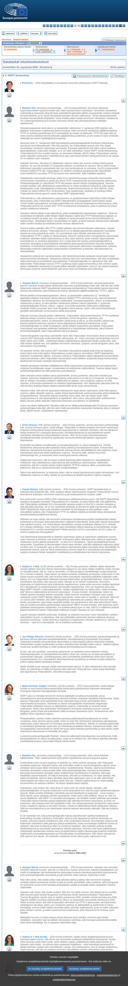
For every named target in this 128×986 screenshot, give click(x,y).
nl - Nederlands (99, 25)
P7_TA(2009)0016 (106, 49)
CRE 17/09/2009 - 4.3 (77, 52)
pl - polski (103, 25)
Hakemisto (10, 33)
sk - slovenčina (113, 25)
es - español (47, 25)
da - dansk (54, 25)
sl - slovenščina (117, 25)
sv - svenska (124, 25)
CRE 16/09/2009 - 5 (45, 52)
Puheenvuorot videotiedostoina (92, 76)
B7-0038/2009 (10, 49)
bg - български (44, 25)
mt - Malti (96, 25)
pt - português (106, 25)
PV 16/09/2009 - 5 (44, 49)
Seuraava (35, 33)
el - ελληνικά (65, 25)
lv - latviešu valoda (85, 25)
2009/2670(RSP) (20, 40)
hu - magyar (92, 25)
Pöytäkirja (119, 76)
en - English (68, 25)
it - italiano (82, 25)
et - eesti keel (61, 25)
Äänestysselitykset (76, 54)
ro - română (110, 25)
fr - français (71, 25)
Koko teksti (52, 33)
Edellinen (23, 33)
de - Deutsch (58, 25)
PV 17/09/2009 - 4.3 (76, 49)
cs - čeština (51, 25)
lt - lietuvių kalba (89, 25)
